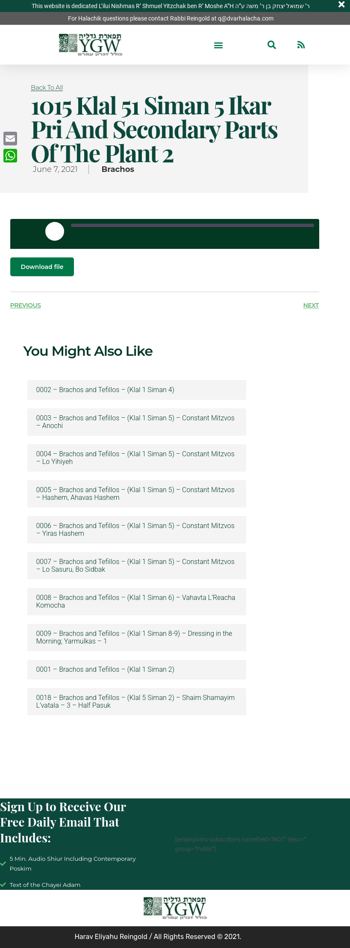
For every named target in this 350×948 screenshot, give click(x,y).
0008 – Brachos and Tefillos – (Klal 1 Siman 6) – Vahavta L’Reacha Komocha (135, 601)
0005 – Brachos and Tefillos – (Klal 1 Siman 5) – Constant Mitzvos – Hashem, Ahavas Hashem (135, 494)
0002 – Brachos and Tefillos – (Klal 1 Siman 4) (105, 390)
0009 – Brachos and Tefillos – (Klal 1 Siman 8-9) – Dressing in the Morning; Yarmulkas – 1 (134, 637)
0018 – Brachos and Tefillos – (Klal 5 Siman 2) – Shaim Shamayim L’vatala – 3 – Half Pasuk (135, 701)
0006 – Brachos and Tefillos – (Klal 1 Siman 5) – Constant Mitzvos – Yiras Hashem (135, 529)
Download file (42, 267)
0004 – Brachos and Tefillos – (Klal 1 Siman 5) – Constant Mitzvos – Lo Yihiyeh (135, 458)
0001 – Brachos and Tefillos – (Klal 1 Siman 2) (105, 669)
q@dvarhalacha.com (246, 18)
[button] (219, 45)
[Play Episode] (54, 231)
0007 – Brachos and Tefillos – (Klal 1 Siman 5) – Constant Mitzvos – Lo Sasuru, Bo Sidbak (135, 565)
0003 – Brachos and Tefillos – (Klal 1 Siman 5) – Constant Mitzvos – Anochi (135, 422)
